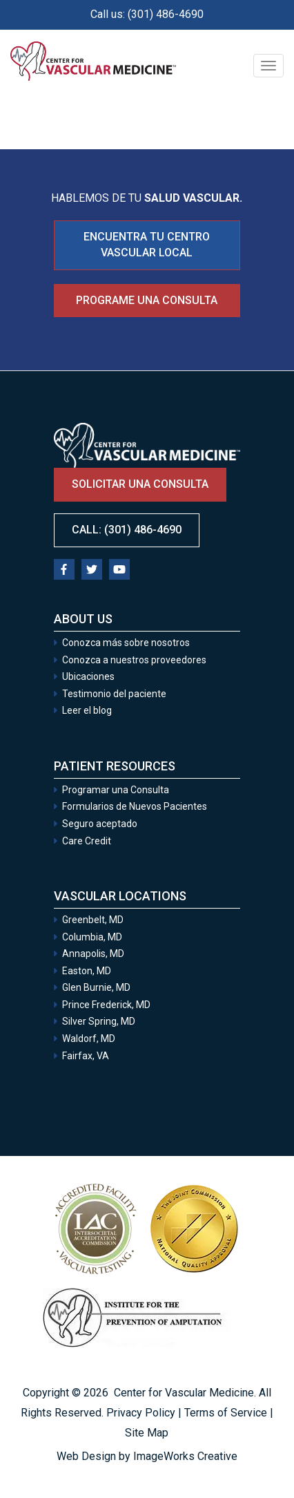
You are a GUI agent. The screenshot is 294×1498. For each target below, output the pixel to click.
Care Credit (86, 840)
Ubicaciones (88, 676)
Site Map (146, 1432)
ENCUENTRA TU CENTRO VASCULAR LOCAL (147, 244)
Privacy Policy (140, 1412)
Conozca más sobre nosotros (126, 642)
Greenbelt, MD (93, 919)
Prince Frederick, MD (106, 1004)
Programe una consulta (146, 300)
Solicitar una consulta (140, 484)
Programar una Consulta (116, 789)
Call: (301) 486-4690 (127, 529)
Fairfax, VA (85, 1055)
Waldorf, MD (88, 1038)
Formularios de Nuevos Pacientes (134, 806)
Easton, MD (86, 970)
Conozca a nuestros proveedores (134, 659)
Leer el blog (87, 710)
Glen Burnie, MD (96, 987)
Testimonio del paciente (114, 693)
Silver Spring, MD (98, 1021)
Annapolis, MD (93, 953)
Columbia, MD (92, 936)
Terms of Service (225, 1412)
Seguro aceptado (99, 823)
